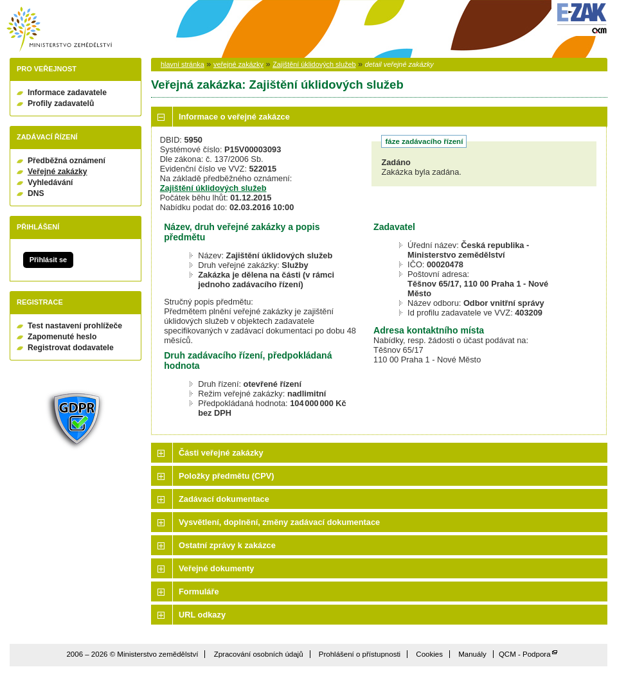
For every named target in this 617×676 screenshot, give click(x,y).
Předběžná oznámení (66, 160)
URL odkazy (202, 614)
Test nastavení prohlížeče (75, 325)
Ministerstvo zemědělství (59, 29)
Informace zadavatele (67, 92)
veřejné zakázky (238, 64)
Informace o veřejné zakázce (234, 116)
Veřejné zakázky (57, 171)
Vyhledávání (50, 182)
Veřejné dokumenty (216, 568)
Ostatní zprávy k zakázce (227, 545)
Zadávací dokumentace (224, 499)
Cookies (429, 654)
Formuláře (199, 591)
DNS (36, 193)
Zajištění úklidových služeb (314, 64)
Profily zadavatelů (61, 103)
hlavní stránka (182, 64)
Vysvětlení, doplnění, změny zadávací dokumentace (279, 522)
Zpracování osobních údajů (258, 654)
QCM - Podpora (525, 654)
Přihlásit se (48, 259)
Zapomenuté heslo (62, 336)
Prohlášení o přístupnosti (359, 654)
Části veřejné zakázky (221, 453)
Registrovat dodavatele (71, 347)
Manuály (472, 654)
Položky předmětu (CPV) (226, 476)
